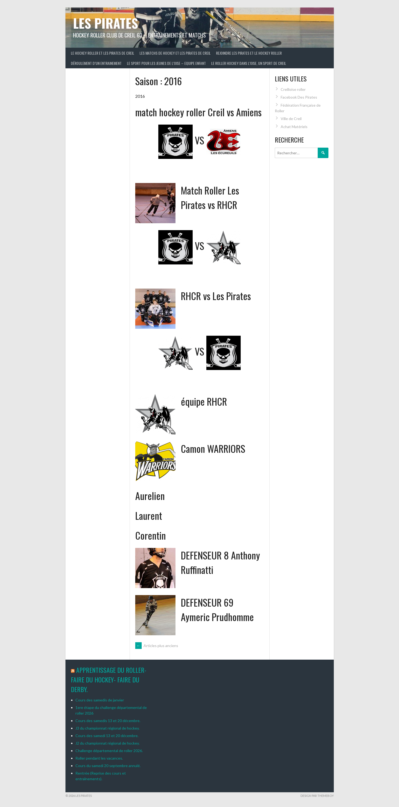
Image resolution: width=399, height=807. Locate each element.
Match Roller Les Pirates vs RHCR (210, 197)
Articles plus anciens (156, 645)
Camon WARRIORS (213, 448)
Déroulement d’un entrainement (96, 63)
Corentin (150, 535)
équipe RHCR (204, 401)
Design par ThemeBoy (317, 795)
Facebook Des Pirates (299, 97)
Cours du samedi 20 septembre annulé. (108, 765)
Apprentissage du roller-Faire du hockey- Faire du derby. (108, 679)
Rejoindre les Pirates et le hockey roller (249, 53)
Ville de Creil (291, 118)
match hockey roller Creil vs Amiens (198, 112)
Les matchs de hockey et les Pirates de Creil (175, 53)
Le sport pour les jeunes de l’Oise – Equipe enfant (166, 63)
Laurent (148, 515)
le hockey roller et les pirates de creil (102, 53)
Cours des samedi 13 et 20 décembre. (106, 735)
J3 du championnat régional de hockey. (107, 728)
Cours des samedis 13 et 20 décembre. (107, 720)
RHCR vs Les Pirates (216, 296)
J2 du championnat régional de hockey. (107, 743)
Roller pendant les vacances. (99, 758)
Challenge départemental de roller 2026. (109, 750)
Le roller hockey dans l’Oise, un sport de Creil (248, 63)
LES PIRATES (105, 22)
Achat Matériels (294, 126)
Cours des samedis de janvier (99, 700)
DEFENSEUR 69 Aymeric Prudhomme (217, 609)
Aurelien (150, 495)
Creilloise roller (293, 89)
